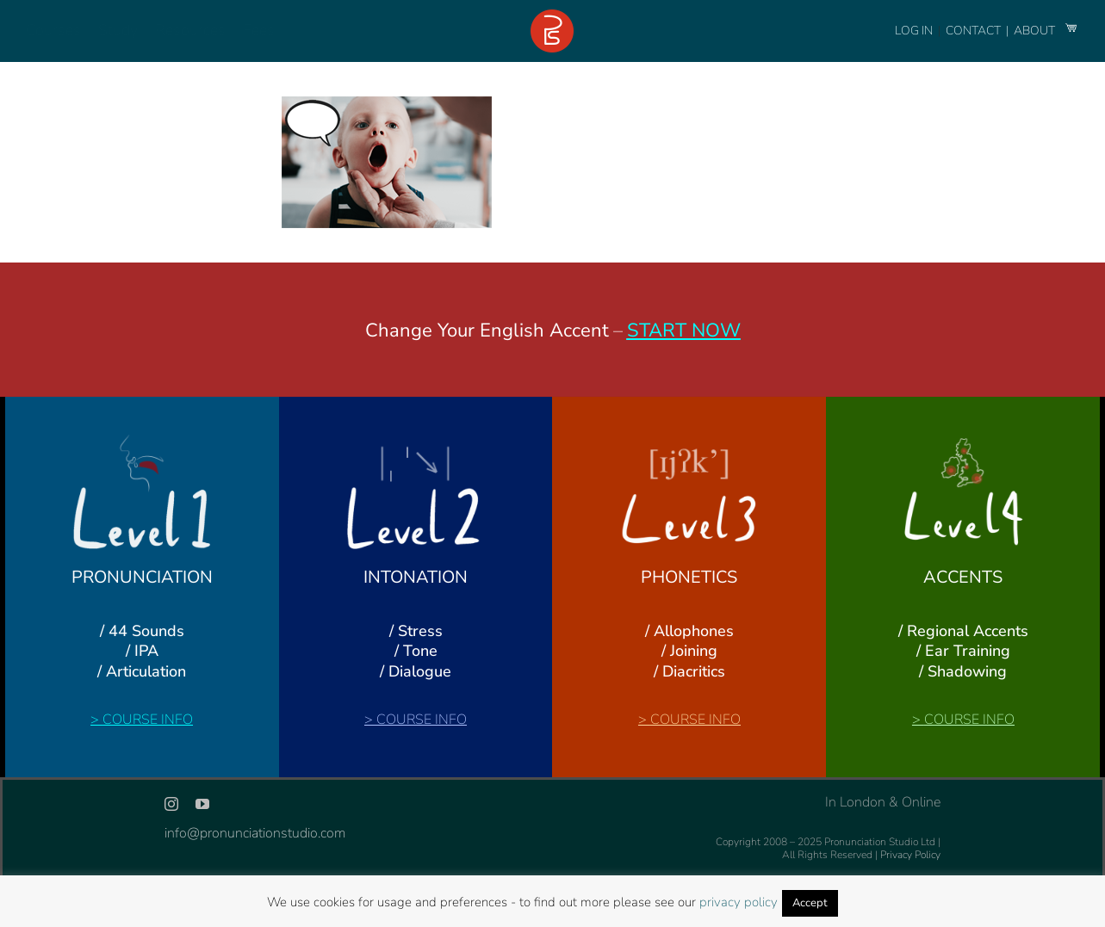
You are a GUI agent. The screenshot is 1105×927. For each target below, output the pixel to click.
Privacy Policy (910, 855)
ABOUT (1036, 30)
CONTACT (974, 30)
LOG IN (914, 30)
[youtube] (202, 804)
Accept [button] (810, 903)
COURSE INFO (147, 719)
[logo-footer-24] (552, 16)
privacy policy (738, 902)
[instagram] (171, 804)
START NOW (684, 330)
